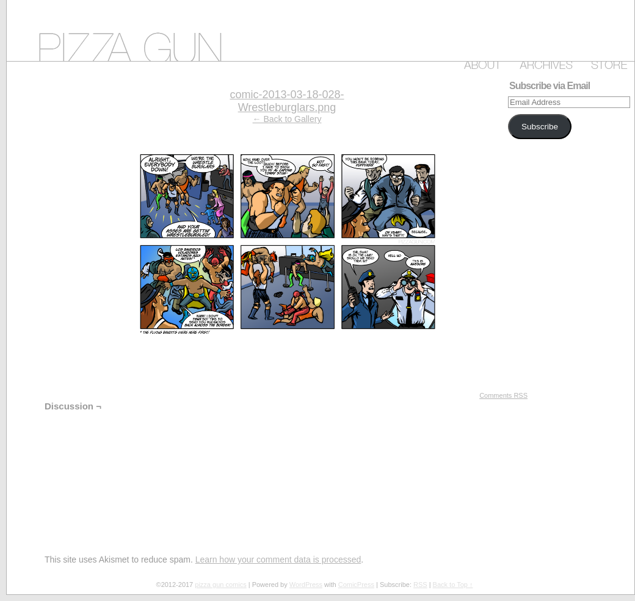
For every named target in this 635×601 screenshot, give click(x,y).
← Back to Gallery (287, 119)
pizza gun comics (320, 30)
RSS (420, 584)
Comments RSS (503, 395)
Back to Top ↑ (453, 584)
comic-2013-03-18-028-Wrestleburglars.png (287, 100)
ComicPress (356, 584)
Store (607, 63)
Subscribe (539, 126)
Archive (543, 63)
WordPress (305, 584)
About (480, 63)
